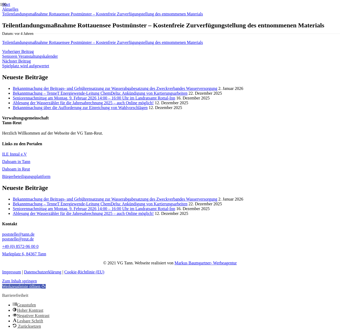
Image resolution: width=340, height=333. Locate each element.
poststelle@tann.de (18, 234)
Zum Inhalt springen (19, 281)
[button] (24, 286)
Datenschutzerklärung (42, 272)
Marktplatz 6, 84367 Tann (24, 254)
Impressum (11, 272)
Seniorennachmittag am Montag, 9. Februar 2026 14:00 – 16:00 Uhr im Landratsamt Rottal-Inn (94, 98)
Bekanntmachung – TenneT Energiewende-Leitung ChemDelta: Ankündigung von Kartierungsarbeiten (100, 93)
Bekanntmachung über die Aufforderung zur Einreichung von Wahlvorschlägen (80, 107)
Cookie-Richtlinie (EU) (84, 272)
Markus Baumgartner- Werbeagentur (206, 263)
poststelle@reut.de (18, 239)
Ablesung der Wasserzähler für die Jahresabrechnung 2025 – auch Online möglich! (83, 103)
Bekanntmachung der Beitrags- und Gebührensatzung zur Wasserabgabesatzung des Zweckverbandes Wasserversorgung (115, 88)
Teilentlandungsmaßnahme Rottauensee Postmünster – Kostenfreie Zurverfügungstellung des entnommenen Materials (102, 42)
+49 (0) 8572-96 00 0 (20, 246)
